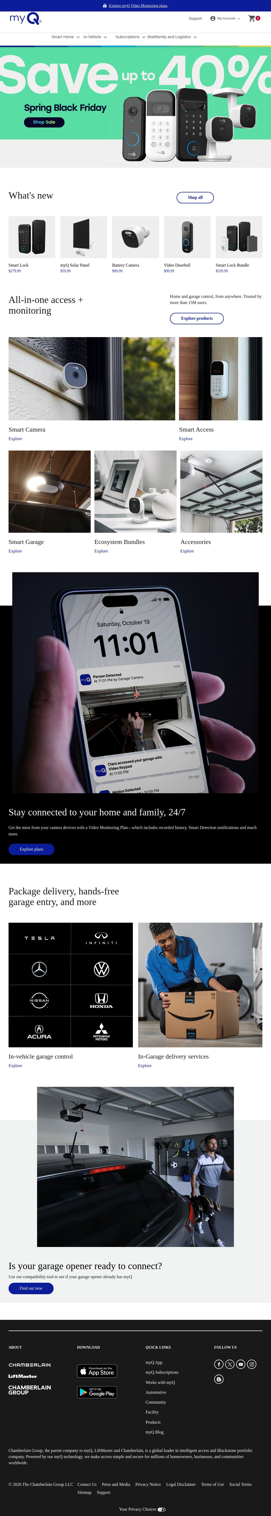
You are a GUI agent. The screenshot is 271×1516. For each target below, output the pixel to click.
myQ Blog (155, 1420)
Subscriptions (128, 25)
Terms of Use (212, 1473)
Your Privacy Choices (137, 1497)
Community (156, 1390)
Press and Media (116, 1473)
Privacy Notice (148, 1473)
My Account (223, 7)
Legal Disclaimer (181, 1473)
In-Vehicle (92, 25)
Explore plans (31, 837)
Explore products (197, 307)
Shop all (195, 186)
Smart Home (63, 25)
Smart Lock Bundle (232, 253)
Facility (152, 1400)
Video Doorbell (177, 253)
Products (153, 1410)
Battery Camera (125, 253)
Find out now (31, 1276)
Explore (15, 427)
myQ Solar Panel (74, 253)
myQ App (154, 1351)
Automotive (156, 1381)
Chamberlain (132, 1439)
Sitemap (84, 1481)
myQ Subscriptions (162, 1361)
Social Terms (240, 1473)
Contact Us (87, 1473)
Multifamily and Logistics (170, 25)
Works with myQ (160, 1371)
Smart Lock (19, 253)
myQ (88, 1439)
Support (195, 7)
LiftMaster (103, 1439)
